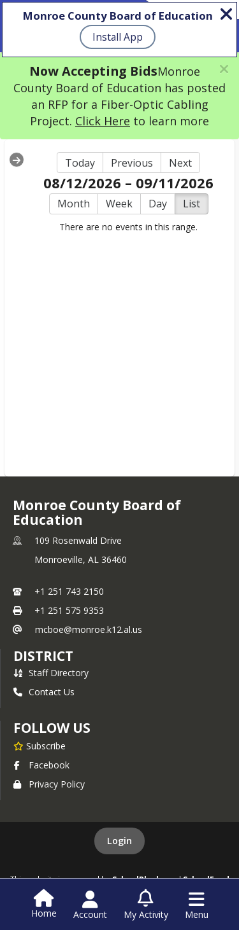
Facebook (41, 765)
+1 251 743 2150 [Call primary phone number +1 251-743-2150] (69, 591)
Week (119, 204)
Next (180, 163)
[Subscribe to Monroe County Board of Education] (39, 746)
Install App (117, 37)
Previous (132, 163)
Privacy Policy (49, 784)
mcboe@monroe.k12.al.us (88, 629)
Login (119, 841)
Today (80, 163)
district (43, 656)
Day (157, 204)
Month (73, 204)
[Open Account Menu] (90, 905)
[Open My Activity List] (146, 905)
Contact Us (44, 692)
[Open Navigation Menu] (196, 905)
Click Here (102, 120)
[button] (224, 69)
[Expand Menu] (16, 159)
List (191, 204)
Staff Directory (51, 673)
